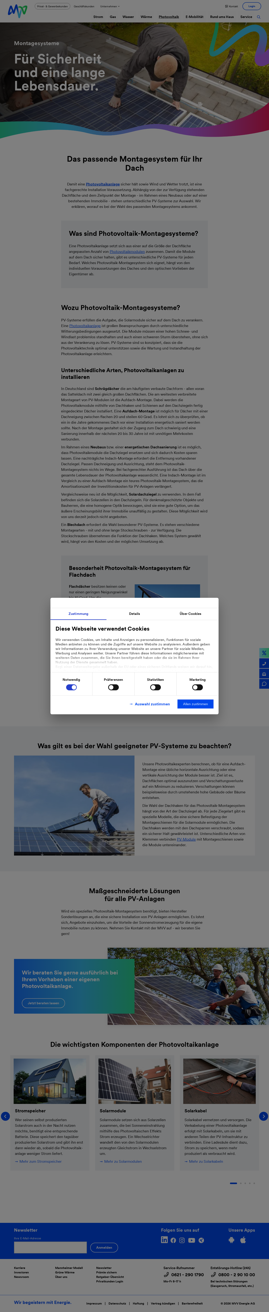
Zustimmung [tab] (78, 613)
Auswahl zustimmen (152, 704)
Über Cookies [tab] (190, 613)
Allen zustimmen (195, 704)
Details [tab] (134, 613)
